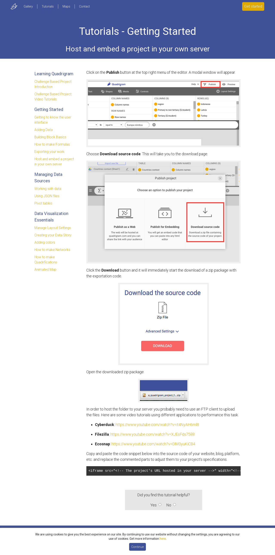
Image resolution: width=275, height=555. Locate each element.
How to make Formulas (52, 144)
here (163, 538)
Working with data (47, 189)
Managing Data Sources (48, 177)
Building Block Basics (50, 137)
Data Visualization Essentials (51, 217)
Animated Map (45, 270)
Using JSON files (46, 196)
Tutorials (48, 6)
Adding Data (43, 130)
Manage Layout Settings (52, 228)
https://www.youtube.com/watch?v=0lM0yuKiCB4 (153, 444)
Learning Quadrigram (53, 73)
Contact (84, 6)
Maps (66, 6)
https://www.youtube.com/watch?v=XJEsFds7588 (152, 434)
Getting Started (48, 109)
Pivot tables (43, 203)
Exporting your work (49, 152)
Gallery (28, 6)
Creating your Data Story (52, 235)
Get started (253, 6)
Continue (137, 547)
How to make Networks (52, 250)
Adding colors (44, 242)
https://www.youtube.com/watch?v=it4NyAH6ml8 (157, 424)
